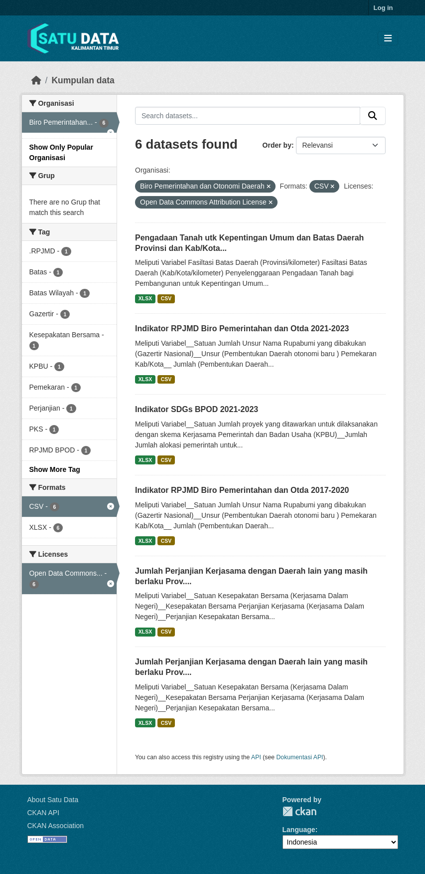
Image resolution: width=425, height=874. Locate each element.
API (256, 757)
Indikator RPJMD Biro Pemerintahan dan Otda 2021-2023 (242, 328)
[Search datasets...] (247, 116)
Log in (383, 7)
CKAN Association (55, 826)
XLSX (145, 298)
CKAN (299, 811)
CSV (166, 298)
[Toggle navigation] (388, 38)
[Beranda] (36, 80)
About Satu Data (53, 800)
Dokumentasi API (300, 757)
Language (299, 830)
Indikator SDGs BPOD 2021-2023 (196, 409)
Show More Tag (54, 469)
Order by (277, 145)
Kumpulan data (82, 80)
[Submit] (373, 116)
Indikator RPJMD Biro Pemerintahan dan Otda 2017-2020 (242, 490)
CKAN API (43, 813)
